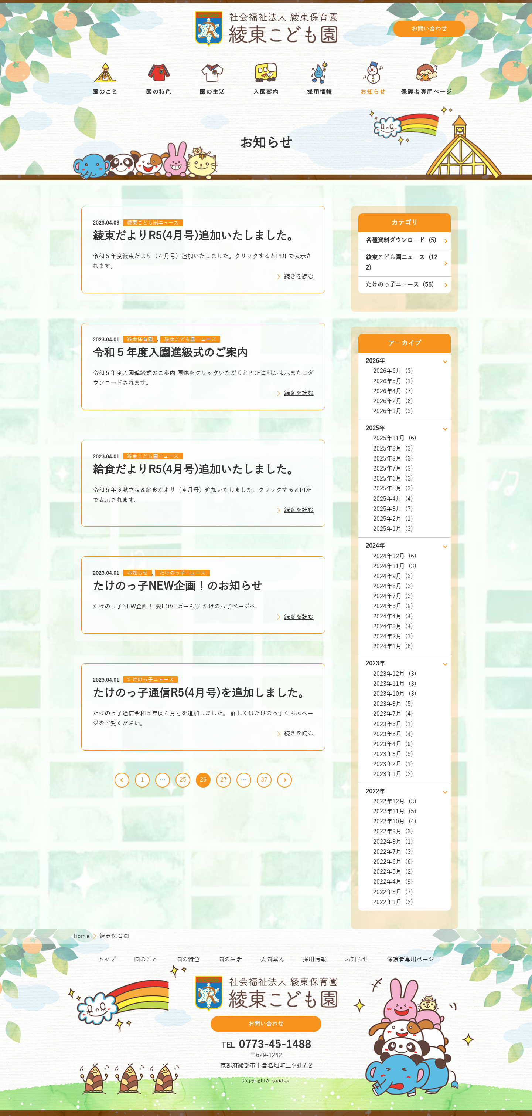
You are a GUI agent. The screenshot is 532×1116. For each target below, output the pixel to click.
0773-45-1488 (275, 1045)
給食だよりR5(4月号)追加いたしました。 (195, 470)
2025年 (375, 428)
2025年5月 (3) (393, 488)
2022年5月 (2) (393, 872)
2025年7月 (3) (393, 468)
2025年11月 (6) (394, 438)
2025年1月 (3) (393, 529)
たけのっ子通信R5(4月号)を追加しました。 (201, 693)
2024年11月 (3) (394, 566)
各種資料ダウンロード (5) (401, 240)
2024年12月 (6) (394, 556)
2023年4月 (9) (393, 744)
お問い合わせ (429, 29)
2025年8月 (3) (393, 458)
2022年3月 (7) (393, 892)
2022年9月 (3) (393, 831)
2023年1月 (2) (393, 774)
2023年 (375, 663)
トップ (107, 959)
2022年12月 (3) (394, 801)
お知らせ (137, 573)
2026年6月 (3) (393, 371)
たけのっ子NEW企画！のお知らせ (177, 586)
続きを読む (299, 276)
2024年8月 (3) (393, 586)
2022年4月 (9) (393, 882)
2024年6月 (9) (393, 606)
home (83, 936)
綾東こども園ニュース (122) (401, 262)
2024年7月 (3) (393, 596)
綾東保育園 (140, 339)
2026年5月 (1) (393, 381)
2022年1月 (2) (393, 902)
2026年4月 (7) (393, 391)
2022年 (375, 791)
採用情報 (314, 959)
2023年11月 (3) (394, 684)
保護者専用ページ (410, 959)
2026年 (375, 361)
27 (223, 779)
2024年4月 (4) (393, 616)
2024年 (375, 546)
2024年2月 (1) (393, 636)
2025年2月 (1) (393, 519)
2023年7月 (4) (393, 714)
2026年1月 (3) (393, 411)
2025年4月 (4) (393, 499)
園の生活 (230, 959)
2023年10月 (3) (394, 694)
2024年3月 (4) (393, 626)
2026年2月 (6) (393, 401)
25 (183, 779)
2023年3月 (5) (393, 754)
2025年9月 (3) (393, 448)
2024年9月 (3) (393, 576)
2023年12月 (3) (394, 674)
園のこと (146, 959)
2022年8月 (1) (393, 842)
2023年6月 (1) (393, 724)
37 (264, 779)
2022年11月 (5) (394, 811)
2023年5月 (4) (393, 734)
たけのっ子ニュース (182, 573)
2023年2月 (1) (393, 764)
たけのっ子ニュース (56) (400, 284)
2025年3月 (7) (393, 509)
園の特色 (188, 959)
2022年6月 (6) (393, 862)
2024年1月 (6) (393, 646)
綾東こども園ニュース (153, 223)
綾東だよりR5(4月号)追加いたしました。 (195, 236)
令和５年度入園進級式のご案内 (170, 353)
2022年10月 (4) (394, 821)
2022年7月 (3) (393, 852)
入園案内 (272, 959)
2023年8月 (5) (393, 704)
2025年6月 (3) (393, 478)
